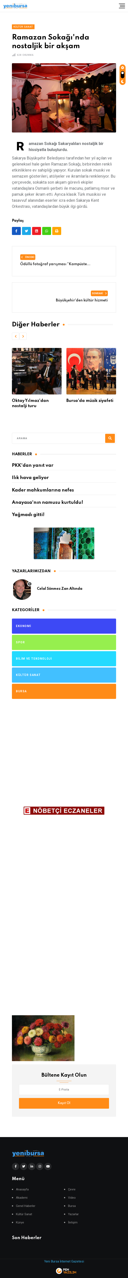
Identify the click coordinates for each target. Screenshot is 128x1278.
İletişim (73, 1222)
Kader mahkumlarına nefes (43, 490)
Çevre (72, 1189)
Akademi (21, 1197)
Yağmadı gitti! (28, 515)
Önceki (27, 257)
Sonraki (99, 293)
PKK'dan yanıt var (32, 465)
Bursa (72, 1206)
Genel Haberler (25, 1206)
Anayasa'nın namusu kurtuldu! (47, 502)
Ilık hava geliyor (30, 478)
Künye (20, 1222)
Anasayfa (22, 1189)
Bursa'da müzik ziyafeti (89, 401)
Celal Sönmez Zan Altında (59, 589)
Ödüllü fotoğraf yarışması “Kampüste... (55, 264)
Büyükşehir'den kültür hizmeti (82, 300)
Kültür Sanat (24, 1214)
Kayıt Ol (64, 1103)
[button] (15, 336)
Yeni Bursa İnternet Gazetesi (64, 1261)
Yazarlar (73, 1214)
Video (72, 1197)
